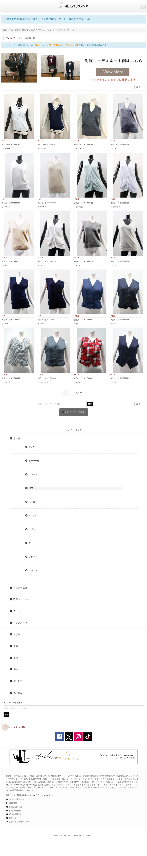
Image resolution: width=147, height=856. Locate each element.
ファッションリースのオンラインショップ (56, 45)
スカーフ (31, 570)
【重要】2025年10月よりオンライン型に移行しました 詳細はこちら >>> (47, 19)
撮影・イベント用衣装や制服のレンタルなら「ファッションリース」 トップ (32, 30)
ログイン (11, 818)
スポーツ (16, 634)
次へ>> (79, 392)
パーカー (31, 502)
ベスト (30, 488)
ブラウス (31, 556)
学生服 (66, 30)
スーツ (15, 611)
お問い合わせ (13, 810)
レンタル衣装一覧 (15, 799)
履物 (14, 657)
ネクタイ (31, 515)
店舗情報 (11, 803)
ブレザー (31, 447)
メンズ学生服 (18, 587)
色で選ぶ (16, 692)
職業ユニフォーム (21, 599)
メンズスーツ (18, 622)
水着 (14, 646)
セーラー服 (32, 460)
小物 (14, 669)
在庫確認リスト (14, 807)
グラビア (16, 681)
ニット (30, 543)
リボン (30, 529)
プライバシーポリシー (17, 822)
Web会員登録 (13, 814)
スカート (31, 474)
